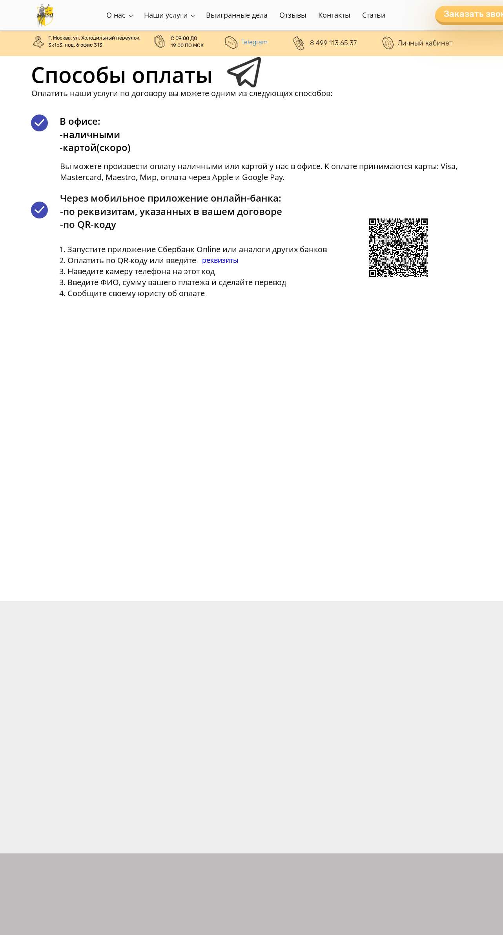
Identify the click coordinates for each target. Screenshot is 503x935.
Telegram (254, 42)
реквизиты (220, 260)
